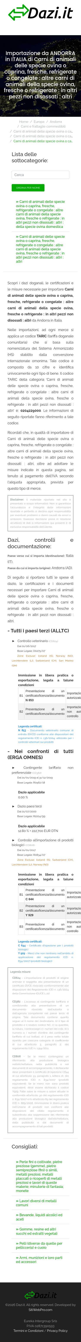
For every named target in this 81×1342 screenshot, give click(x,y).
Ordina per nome (28, 187)
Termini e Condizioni (28, 1331)
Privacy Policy (57, 1331)
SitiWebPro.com (40, 1310)
